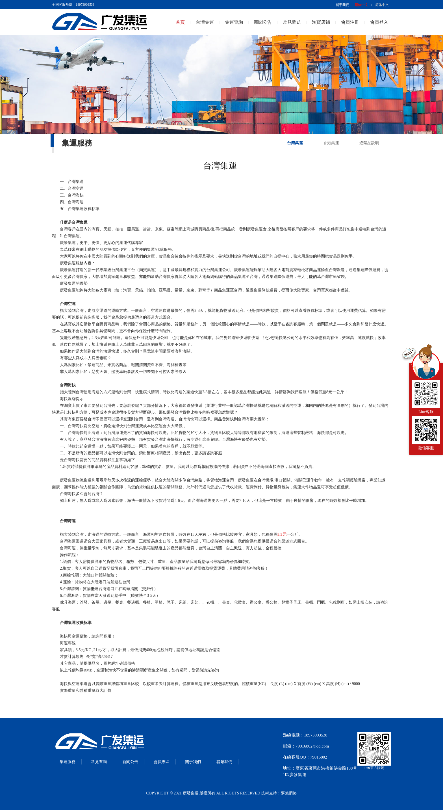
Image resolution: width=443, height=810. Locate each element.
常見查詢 (99, 762)
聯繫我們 (224, 762)
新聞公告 (263, 22)
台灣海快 (76, 195)
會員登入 (379, 22)
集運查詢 (234, 22)
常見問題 (292, 22)
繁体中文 (361, 5)
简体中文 (382, 5)
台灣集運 (205, 22)
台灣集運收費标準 (83, 209)
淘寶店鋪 (321, 22)
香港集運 (331, 143)
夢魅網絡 (289, 793)
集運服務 (67, 762)
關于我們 (342, 5)
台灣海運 (76, 202)
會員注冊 (350, 22)
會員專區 (162, 762)
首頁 (180, 22)
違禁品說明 (369, 143)
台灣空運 (76, 188)
